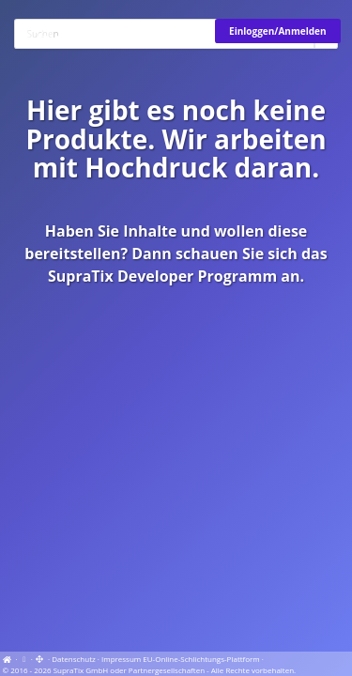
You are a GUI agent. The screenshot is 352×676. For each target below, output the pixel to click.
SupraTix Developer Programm (162, 276)
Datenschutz (74, 658)
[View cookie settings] (24, 658)
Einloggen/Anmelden (277, 31)
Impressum (121, 658)
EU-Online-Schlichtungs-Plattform (201, 658)
